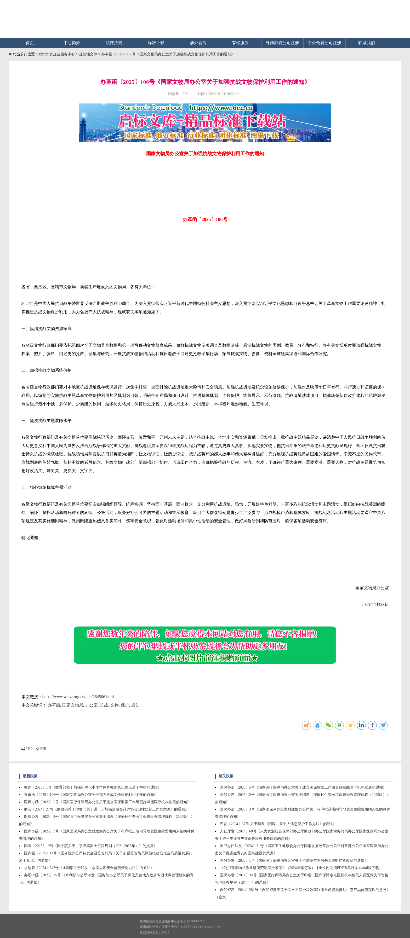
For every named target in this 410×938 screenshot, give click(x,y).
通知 (135, 705)
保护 (125, 705)
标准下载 (156, 42)
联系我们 (366, 42)
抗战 (104, 705)
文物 (114, 705)
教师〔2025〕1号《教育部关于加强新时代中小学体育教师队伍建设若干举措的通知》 (92, 787)
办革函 (54, 705)
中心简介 (72, 42)
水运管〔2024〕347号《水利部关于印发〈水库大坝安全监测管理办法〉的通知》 (89, 868)
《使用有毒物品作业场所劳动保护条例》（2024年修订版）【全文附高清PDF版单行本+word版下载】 (301, 868)
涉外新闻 (198, 42)
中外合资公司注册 (324, 42)
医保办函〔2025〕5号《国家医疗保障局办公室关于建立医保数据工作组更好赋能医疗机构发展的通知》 (107, 802)
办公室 (91, 705)
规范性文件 (88, 54)
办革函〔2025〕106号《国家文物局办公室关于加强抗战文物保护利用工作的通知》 (168, 54)
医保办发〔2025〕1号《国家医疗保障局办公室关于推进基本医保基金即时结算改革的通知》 (294, 860)
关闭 (40, 748)
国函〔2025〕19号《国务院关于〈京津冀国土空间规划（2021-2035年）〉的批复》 (90, 846)
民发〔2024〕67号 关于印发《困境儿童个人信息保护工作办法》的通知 (277, 824)
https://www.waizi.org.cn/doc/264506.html (78, 696)
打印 (26, 748)
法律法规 (114, 42)
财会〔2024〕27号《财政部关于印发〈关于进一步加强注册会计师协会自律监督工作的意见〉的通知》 (106, 809)
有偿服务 (240, 42)
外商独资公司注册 (282, 42)
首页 (30, 42)
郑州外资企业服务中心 (56, 54)
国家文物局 (72, 705)
